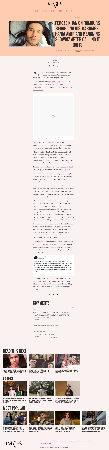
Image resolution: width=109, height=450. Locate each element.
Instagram (58, 441)
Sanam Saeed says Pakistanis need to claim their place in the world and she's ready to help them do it (93, 430)
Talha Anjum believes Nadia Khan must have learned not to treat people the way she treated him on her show (67, 400)
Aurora (51, 447)
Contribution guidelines (46, 443)
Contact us (42, 441)
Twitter (53, 441)
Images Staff (54, 60)
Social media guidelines (71, 441)
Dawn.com (42, 447)
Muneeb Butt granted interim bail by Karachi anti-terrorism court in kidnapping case (40, 430)
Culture (52, 11)
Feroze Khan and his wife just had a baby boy (66, 372)
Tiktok (63, 441)
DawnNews (57, 447)
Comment (60, 11)
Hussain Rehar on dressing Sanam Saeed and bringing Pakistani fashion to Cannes (14, 400)
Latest (37, 11)
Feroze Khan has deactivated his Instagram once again (39, 372)
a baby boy (65, 170)
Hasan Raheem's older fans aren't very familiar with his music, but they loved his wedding (41, 400)
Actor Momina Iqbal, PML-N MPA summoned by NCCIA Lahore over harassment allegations (65, 430)
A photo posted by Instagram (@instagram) (45, 138)
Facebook (48, 441)
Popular (72, 307)
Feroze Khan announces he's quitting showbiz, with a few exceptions (14, 372)
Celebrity (45, 11)
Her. (71, 11)
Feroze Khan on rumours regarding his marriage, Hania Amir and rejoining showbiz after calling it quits (77, 34)
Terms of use (88, 441)
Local (66, 11)
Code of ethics (81, 441)
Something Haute (54, 82)
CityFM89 (47, 447)
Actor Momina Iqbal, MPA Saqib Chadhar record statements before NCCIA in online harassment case (14, 430)
